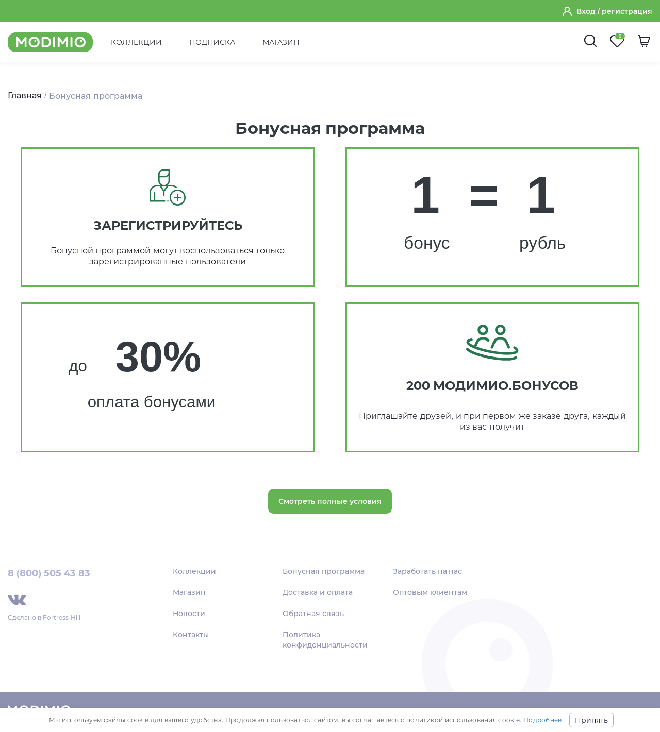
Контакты (191, 634)
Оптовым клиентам (430, 592)
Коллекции (136, 42)
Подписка (212, 42)
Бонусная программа (324, 571)
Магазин (281, 42)
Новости (189, 613)
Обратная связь (313, 613)
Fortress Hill (61, 617)
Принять (591, 720)
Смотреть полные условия (330, 501)
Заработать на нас (428, 571)
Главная (25, 95)
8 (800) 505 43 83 (49, 573)
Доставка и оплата (318, 592)
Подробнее (542, 720)
